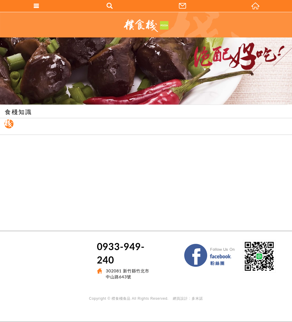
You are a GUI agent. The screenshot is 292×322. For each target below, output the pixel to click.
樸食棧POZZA (146, 25)
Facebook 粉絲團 (238, 245)
